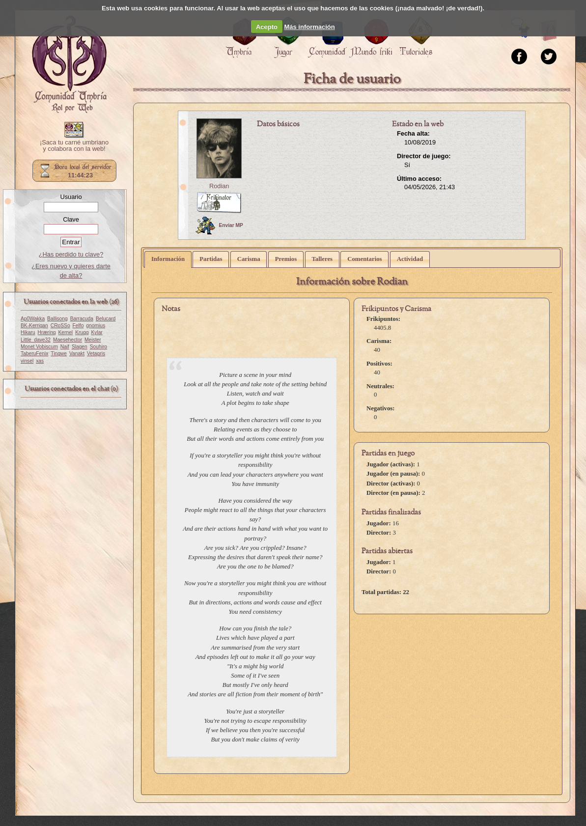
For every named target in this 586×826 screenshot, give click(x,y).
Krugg (81, 332)
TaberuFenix (34, 353)
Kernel (65, 332)
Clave (71, 219)
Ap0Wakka (33, 318)
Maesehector (67, 339)
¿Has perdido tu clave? (71, 254)
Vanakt (76, 353)
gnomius (95, 325)
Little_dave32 (36, 339)
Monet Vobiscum (39, 346)
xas (40, 361)
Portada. (69, 64)
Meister (92, 339)
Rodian (219, 186)
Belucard (105, 318)
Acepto (267, 26)
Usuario (71, 196)
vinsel (27, 361)
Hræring (47, 332)
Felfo (78, 325)
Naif (64, 346)
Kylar (96, 332)
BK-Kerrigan (34, 325)
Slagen (79, 346)
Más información (309, 26)
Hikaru (28, 332)
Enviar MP (219, 225)
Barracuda (81, 318)
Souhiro (98, 346)
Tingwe (59, 353)
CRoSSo (60, 325)
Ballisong (57, 318)
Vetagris (96, 353)
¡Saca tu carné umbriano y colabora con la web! (74, 146)
